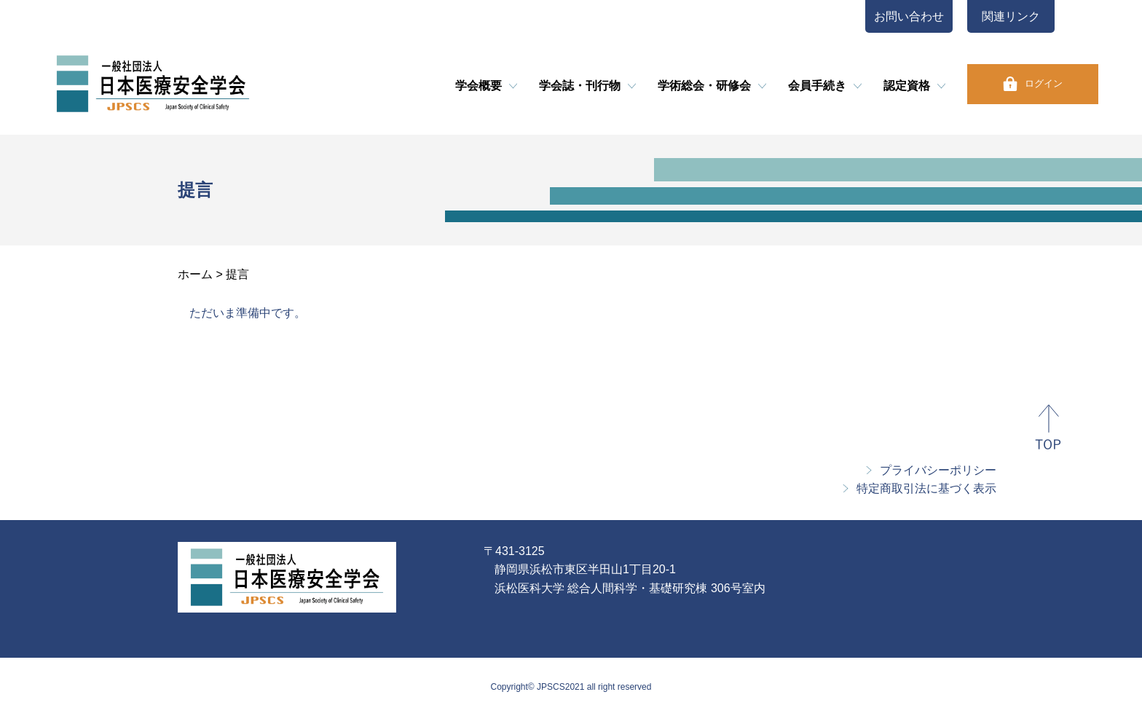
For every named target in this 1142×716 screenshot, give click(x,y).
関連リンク (1011, 16)
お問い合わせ (909, 16)
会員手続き (817, 85)
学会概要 (478, 85)
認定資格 (906, 85)
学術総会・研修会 (704, 85)
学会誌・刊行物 (580, 85)
